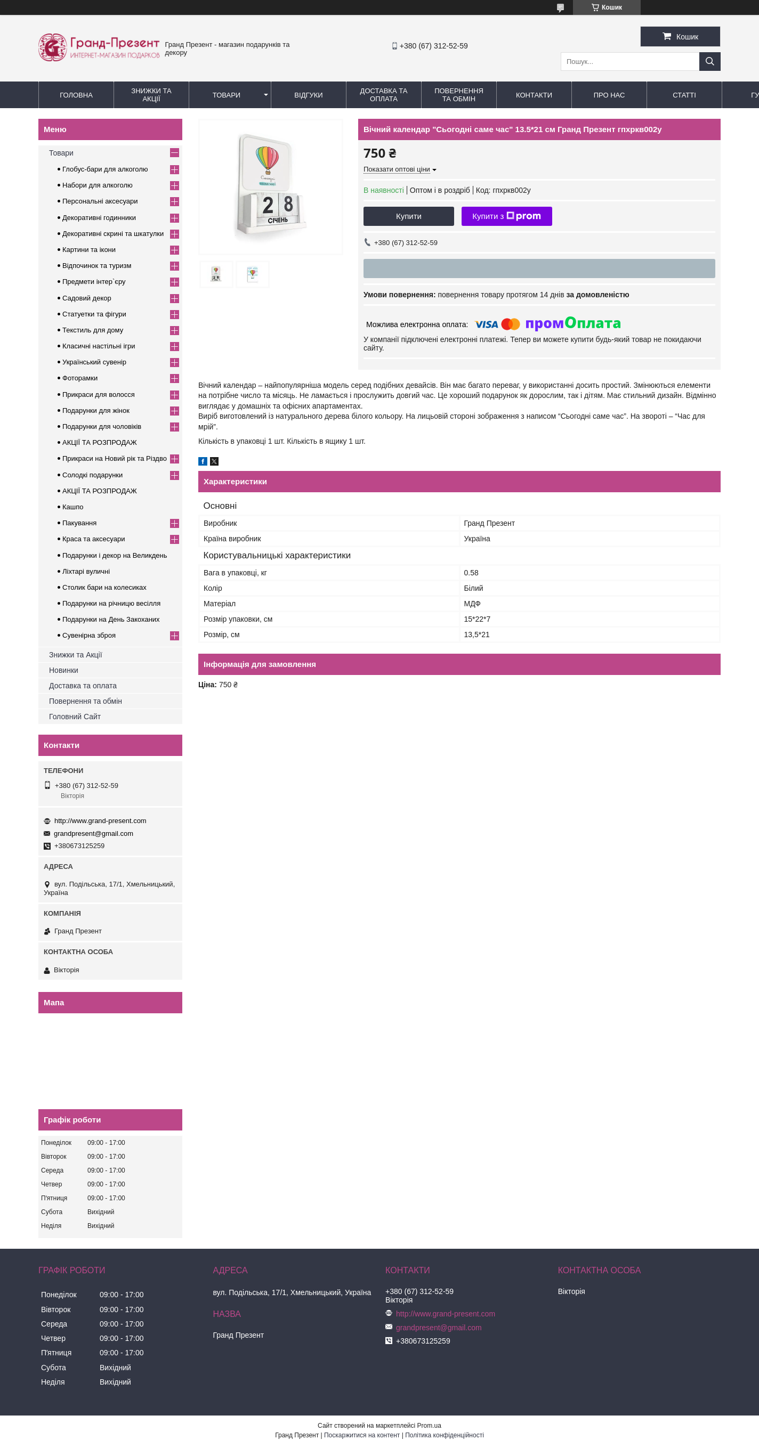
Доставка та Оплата (384, 95)
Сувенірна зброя (89, 635)
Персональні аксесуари (100, 201)
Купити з (506, 216)
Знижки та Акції (151, 95)
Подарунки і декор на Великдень (114, 555)
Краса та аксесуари (93, 539)
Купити (409, 216)
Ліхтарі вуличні (86, 571)
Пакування (79, 523)
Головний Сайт (75, 716)
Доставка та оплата (83, 685)
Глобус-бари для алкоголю (105, 169)
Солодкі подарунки (92, 475)
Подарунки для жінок (96, 410)
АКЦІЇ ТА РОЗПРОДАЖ (99, 442)
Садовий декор (86, 298)
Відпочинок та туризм (96, 266)
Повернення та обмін (458, 95)
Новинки (63, 670)
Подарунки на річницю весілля (111, 603)
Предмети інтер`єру (94, 282)
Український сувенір (94, 362)
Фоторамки (80, 378)
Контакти (534, 95)
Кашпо (73, 507)
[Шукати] (710, 61)
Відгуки (308, 95)
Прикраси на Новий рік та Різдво (114, 458)
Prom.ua (429, 1425)
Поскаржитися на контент (362, 1435)
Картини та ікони (89, 250)
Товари (226, 95)
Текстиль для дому (92, 330)
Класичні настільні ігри (98, 346)
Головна (76, 95)
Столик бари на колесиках (104, 587)
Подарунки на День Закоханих (111, 619)
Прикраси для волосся (98, 394)
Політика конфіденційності (444, 1435)
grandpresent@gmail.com (93, 833)
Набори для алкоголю (97, 185)
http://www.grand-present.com (100, 821)
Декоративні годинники (99, 218)
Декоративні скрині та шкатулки (113, 234)
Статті (684, 95)
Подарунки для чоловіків (101, 426)
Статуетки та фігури (94, 314)
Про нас (609, 95)
